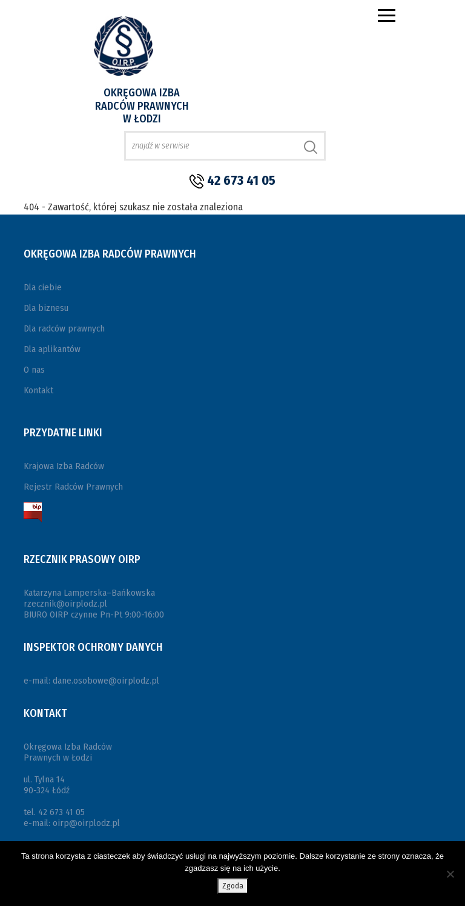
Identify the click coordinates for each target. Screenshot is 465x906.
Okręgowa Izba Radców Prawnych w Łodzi (142, 105)
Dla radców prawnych (64, 328)
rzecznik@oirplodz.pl (65, 603)
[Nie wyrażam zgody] (450, 874)
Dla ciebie (43, 287)
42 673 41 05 (241, 180)
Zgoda (232, 885)
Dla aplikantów (52, 349)
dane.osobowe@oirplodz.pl (106, 680)
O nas (34, 369)
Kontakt (38, 390)
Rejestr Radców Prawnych (73, 486)
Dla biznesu (46, 307)
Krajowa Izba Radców (64, 466)
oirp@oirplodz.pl (86, 823)
